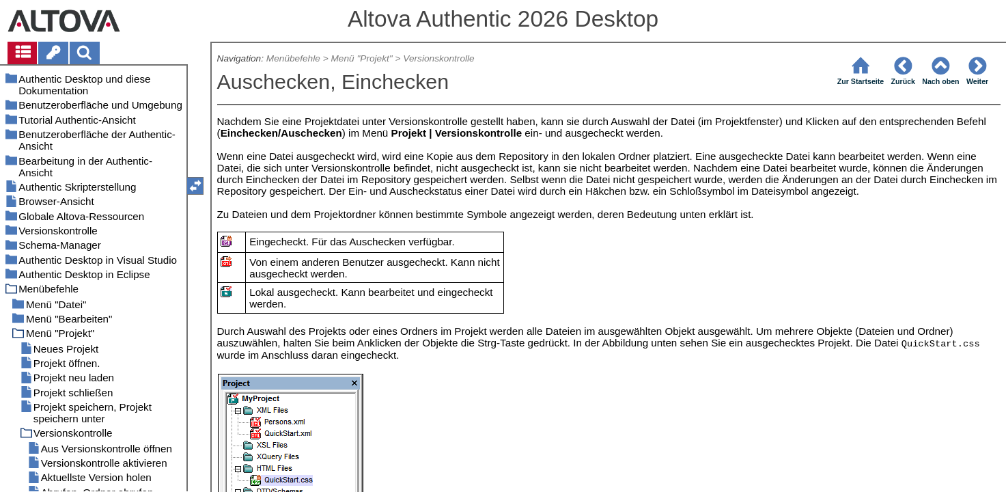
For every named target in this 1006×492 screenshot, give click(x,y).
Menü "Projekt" (361, 58)
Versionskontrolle (438, 58)
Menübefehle (293, 58)
